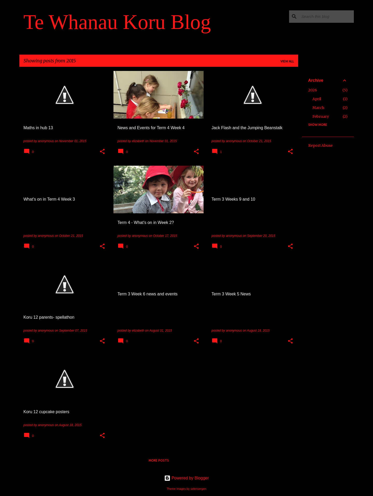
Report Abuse (320, 145)
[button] (102, 152)
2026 (312, 90)
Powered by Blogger (186, 478)
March (318, 107)
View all (287, 61)
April (316, 99)
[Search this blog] (326, 16)
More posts (159, 460)
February (320, 116)
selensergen (198, 488)
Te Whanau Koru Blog (117, 22)
